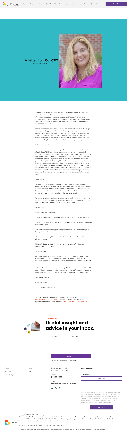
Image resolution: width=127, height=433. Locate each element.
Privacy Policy (73, 360)
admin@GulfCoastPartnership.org (63, 384)
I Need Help (9, 375)
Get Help (48, 4)
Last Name (75, 336)
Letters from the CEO (40, 63)
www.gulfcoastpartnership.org (46, 299)
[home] (11, 4)
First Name (54, 336)
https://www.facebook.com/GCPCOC (76, 302)
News (30, 368)
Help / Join (57, 4)
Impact (41, 4)
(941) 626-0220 (56, 377)
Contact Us (94, 4)
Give (29, 371)
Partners (8, 371)
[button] (25, 4)
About (7, 368)
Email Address (55, 346)
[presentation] (95, 384)
